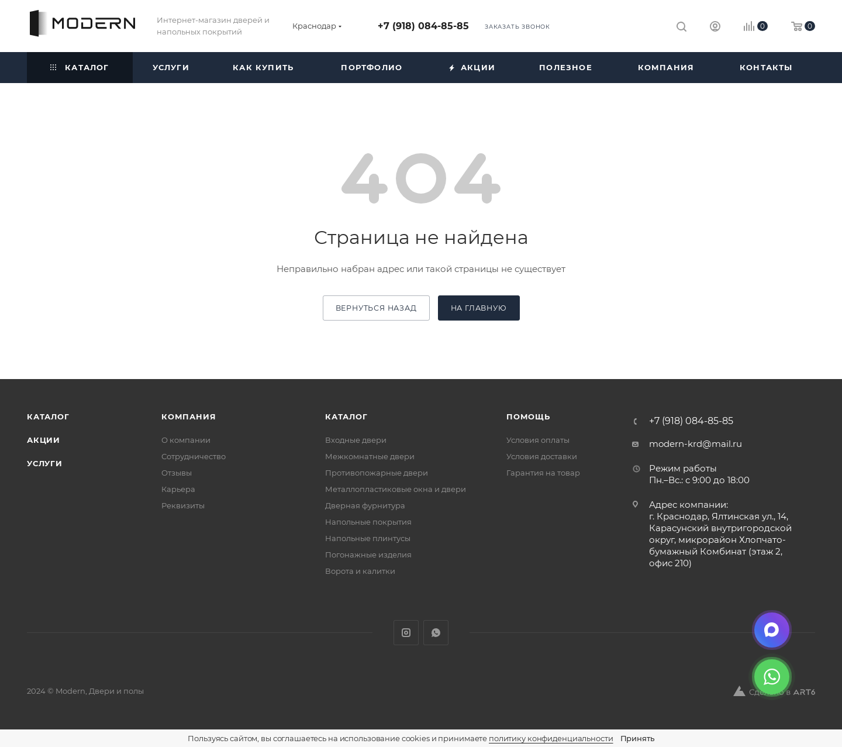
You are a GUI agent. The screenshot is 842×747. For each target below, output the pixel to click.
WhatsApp (435, 632)
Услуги (45, 463)
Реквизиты (183, 505)
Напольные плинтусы (367, 538)
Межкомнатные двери (370, 456)
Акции (43, 440)
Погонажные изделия (368, 554)
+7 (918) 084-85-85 (423, 26)
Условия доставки (541, 456)
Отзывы (176, 472)
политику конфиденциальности (551, 738)
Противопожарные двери (376, 472)
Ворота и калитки (360, 571)
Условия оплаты (538, 440)
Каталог (48, 416)
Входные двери (356, 440)
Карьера (178, 489)
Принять (637, 738)
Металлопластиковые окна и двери (395, 489)
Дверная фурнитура (365, 505)
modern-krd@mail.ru (695, 443)
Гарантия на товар (543, 472)
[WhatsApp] (771, 676)
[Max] (771, 630)
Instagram (406, 632)
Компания (188, 416)
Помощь (528, 416)
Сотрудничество (193, 456)
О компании (185, 440)
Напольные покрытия (368, 521)
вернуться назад (376, 308)
